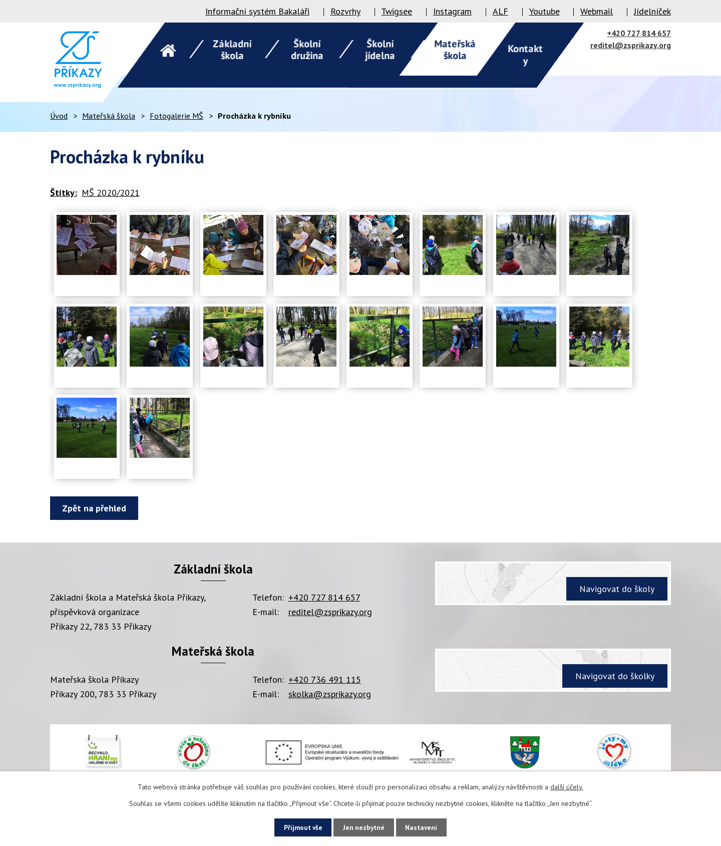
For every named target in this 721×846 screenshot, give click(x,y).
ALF (500, 11)
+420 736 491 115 (324, 679)
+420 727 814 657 (639, 33)
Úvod (59, 116)
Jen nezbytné (364, 826)
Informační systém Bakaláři (257, 11)
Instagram (452, 11)
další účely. (566, 786)
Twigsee (396, 11)
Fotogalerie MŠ (176, 116)
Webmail (596, 11)
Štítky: (63, 192)
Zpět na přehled (96, 508)
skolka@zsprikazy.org (329, 694)
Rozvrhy (345, 11)
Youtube (544, 11)
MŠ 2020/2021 (111, 192)
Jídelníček (652, 11)
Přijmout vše (298, 826)
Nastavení (426, 826)
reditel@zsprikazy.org (630, 45)
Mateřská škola (108, 116)
